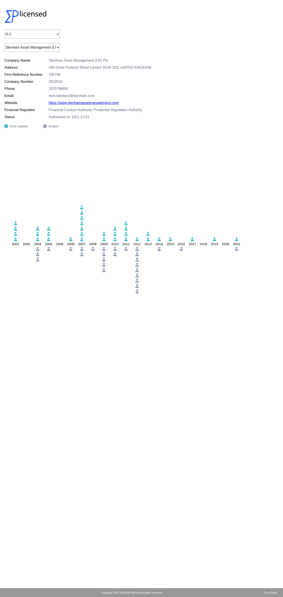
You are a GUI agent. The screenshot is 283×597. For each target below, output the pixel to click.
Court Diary (270, 592)
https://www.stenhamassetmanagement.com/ (84, 103)
